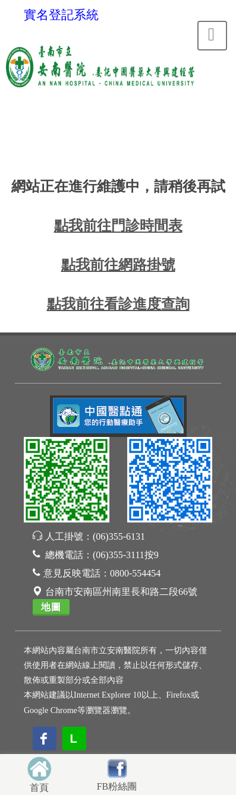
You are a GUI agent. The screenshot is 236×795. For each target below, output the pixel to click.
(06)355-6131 (119, 536)
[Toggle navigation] (212, 35)
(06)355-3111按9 (126, 555)
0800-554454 (135, 573)
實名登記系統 (61, 15)
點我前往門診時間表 (118, 225)
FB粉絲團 (117, 786)
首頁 (39, 788)
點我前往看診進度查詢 (118, 304)
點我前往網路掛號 (118, 265)
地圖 (51, 607)
